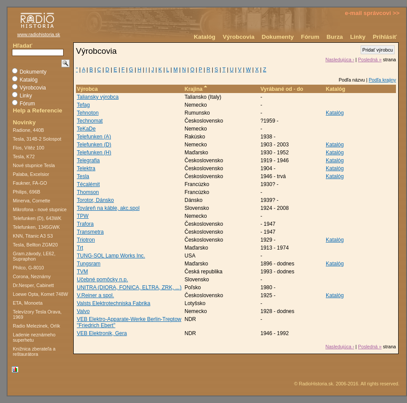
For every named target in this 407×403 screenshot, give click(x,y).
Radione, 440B (28, 130)
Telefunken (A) (94, 137)
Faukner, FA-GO (30, 183)
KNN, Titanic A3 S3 (33, 236)
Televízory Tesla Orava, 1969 (37, 314)
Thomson (88, 192)
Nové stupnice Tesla (34, 165)
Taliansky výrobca (98, 97)
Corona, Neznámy (32, 276)
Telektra (86, 168)
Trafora (85, 224)
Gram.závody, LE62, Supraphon (34, 256)
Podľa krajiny (382, 79)
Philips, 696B (26, 191)
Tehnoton (87, 113)
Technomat (90, 121)
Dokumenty (278, 37)
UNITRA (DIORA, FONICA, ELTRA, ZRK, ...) (129, 287)
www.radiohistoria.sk (38, 34)
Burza (335, 37)
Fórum (310, 37)
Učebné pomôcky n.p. (102, 279)
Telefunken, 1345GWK (36, 227)
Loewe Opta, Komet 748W (40, 294)
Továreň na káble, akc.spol (108, 208)
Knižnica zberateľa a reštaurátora (34, 351)
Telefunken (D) (94, 145)
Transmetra (90, 232)
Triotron (86, 240)
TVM (82, 272)
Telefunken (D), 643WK (37, 218)
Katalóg (204, 37)
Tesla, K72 (24, 156)
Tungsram (89, 264)
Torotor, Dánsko (95, 200)
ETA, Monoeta (27, 303)
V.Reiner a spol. (95, 295)
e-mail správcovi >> (372, 13)
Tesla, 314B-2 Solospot (37, 139)
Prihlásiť (385, 37)
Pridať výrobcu (377, 49)
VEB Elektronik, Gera (102, 333)
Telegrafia (88, 160)
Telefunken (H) (94, 152)
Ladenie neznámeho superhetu (34, 337)
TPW (83, 216)
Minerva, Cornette (31, 200)
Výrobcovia (238, 37)
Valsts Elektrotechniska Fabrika (114, 303)
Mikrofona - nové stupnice (40, 209)
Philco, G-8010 (28, 267)
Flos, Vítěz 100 (28, 147)
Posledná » (369, 59)
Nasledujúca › (339, 59)
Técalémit (88, 184)
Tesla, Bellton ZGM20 (35, 244)
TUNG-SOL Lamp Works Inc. (111, 256)
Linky (358, 37)
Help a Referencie (37, 110)
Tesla (83, 176)
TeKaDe (86, 129)
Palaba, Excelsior (31, 174)
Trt (80, 248)
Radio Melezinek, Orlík (36, 325)
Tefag (83, 105)
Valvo (83, 311)
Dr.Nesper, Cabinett (33, 285)
